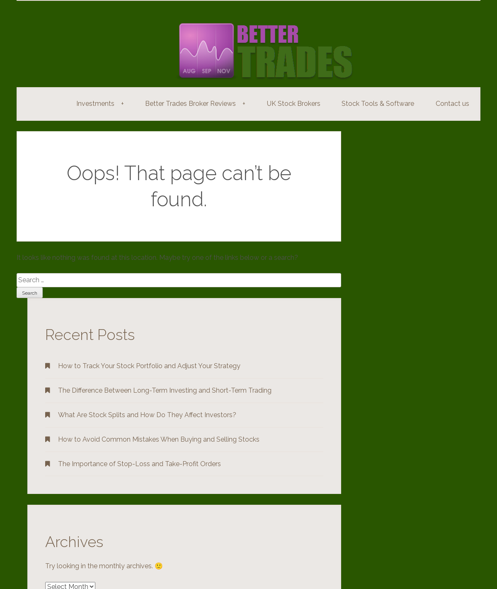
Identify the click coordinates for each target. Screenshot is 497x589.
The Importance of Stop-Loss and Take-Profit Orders (139, 464)
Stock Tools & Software (378, 104)
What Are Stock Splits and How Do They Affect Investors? (147, 415)
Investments (101, 103)
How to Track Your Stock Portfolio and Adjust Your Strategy (149, 366)
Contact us (452, 104)
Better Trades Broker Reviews (196, 103)
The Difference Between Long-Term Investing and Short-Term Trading (165, 390)
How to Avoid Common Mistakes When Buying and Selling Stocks (158, 439)
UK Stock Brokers (293, 104)
